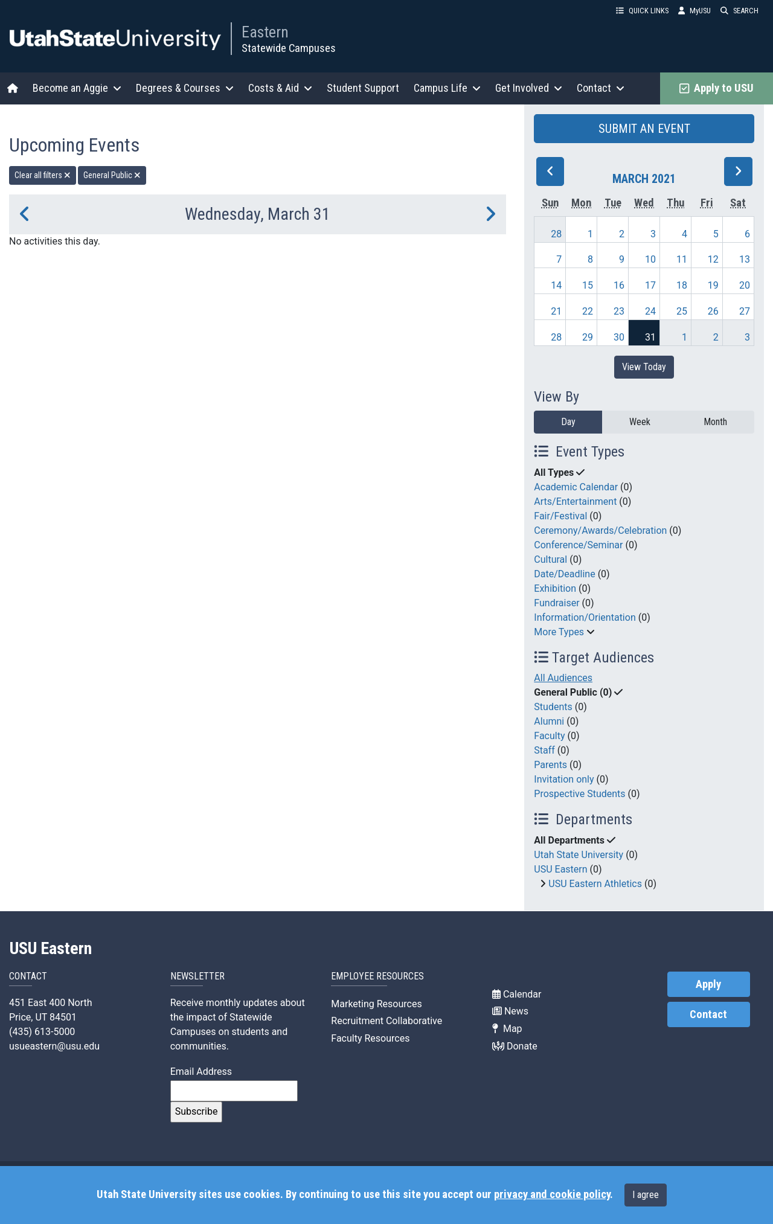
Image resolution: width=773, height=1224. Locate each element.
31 (650, 337)
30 (619, 337)
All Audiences (563, 678)
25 (681, 311)
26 (713, 311)
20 (744, 285)
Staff (544, 750)
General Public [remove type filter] (112, 175)
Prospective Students (579, 793)
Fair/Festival (560, 516)
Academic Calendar (576, 487)
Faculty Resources (370, 1038)
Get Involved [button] (528, 88)
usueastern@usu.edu (54, 1046)
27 (744, 311)
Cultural (550, 559)
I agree (645, 1194)
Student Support (363, 88)
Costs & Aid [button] (280, 88)
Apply (708, 984)
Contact (708, 1014)
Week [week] (639, 422)
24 (650, 311)
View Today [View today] (644, 367)
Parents (550, 765)
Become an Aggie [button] (77, 88)
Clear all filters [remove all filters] (42, 175)
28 (556, 234)
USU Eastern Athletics (595, 883)
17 (650, 285)
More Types (559, 632)
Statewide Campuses (289, 48)
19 (713, 285)
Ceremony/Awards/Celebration (600, 530)
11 (681, 259)
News (510, 1011)
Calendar (516, 994)
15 (587, 285)
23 (619, 311)
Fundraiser (556, 603)
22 (587, 311)
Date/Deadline (564, 574)
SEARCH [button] (739, 10)
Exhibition (555, 588)
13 (744, 259)
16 (619, 285)
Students (553, 707)
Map (507, 1028)
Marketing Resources (376, 1004)
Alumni (549, 721)
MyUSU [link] (694, 10)
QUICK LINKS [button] (642, 10)
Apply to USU (716, 88)
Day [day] (568, 422)
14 (556, 285)
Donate (514, 1046)
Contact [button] (600, 88)
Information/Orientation (584, 617)
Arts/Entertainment (575, 501)
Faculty (549, 736)
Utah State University (578, 854)
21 (556, 311)
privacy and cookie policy (552, 1194)
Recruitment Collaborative (386, 1021)
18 (681, 285)
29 (587, 337)
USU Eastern (560, 869)
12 (713, 259)
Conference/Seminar (578, 545)
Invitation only (564, 779)
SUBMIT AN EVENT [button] (644, 128)
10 (650, 259)
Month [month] (715, 422)
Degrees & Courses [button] (185, 88)
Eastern (265, 32)
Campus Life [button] (447, 88)
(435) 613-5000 (42, 1031)
